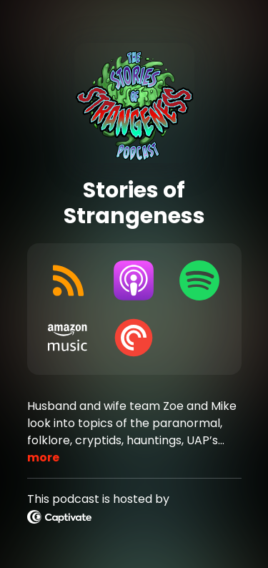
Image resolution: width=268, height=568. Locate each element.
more (43, 457)
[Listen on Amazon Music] (69, 337)
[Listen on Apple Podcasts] (134, 280)
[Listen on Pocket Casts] (134, 337)
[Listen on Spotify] (199, 280)
